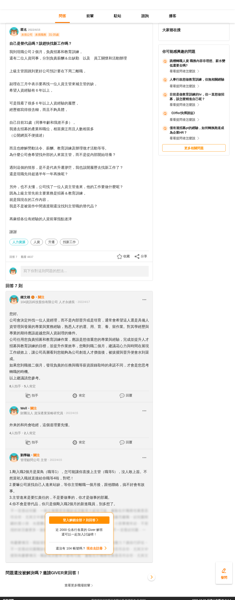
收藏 (126, 256)
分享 (144, 256)
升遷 (51, 242)
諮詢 (145, 16)
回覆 (129, 395)
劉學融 (25, 455)
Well (23, 408)
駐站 (117, 16)
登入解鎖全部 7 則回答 (79, 520)
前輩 (90, 16)
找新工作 (69, 242)
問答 (62, 16)
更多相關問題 (194, 148)
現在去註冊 (95, 548)
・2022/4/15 (70, 413)
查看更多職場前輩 (77, 585)
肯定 (82, 395)
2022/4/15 (34, 29)
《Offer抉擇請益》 (183, 113)
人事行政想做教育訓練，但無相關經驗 (197, 79)
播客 (172, 16)
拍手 (35, 395)
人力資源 (18, 242)
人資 (37, 242)
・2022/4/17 (82, 302)
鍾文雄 (25, 297)
